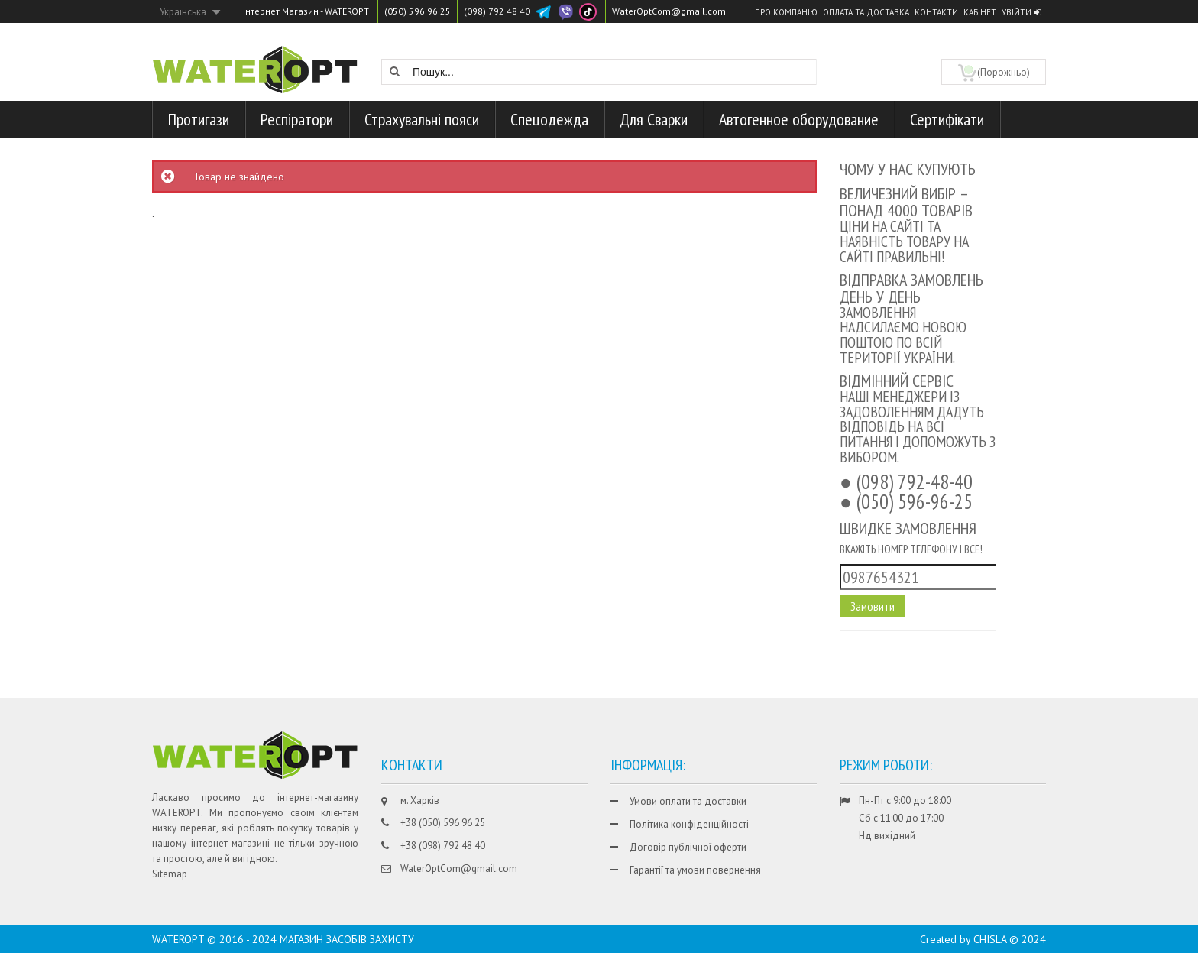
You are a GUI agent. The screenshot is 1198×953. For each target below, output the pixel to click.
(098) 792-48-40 (914, 481)
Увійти (1021, 12)
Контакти (936, 12)
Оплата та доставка (866, 12)
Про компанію (786, 12)
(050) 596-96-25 (914, 501)
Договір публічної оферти (688, 847)
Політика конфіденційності (689, 824)
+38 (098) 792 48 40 (442, 845)
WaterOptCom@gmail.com (669, 11)
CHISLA (989, 939)
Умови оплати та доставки (688, 801)
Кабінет (979, 12)
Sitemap (169, 873)
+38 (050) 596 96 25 (442, 822)
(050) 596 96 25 (417, 11)
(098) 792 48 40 (497, 11)
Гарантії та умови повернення (695, 870)
